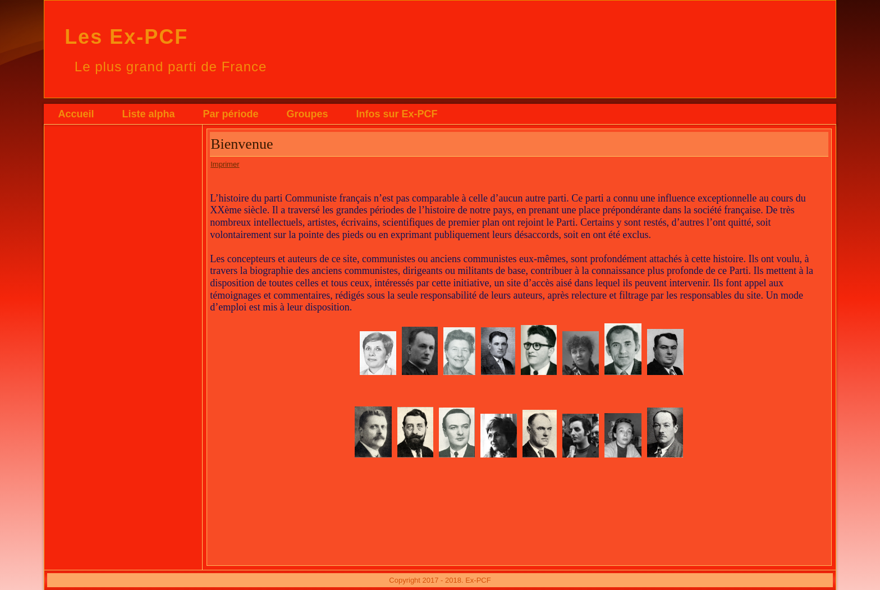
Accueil (76, 114)
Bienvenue (241, 144)
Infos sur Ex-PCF (396, 114)
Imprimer (224, 164)
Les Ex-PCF (126, 36)
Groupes (307, 114)
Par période (230, 114)
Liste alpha (148, 114)
